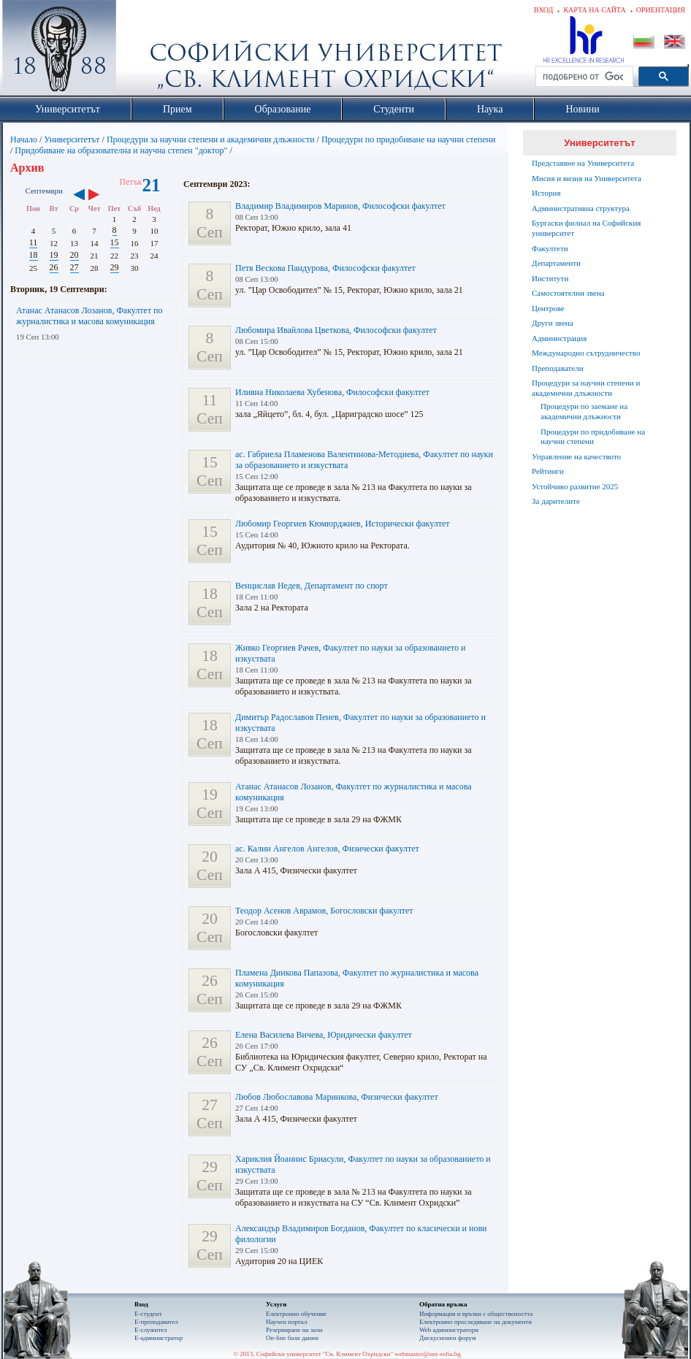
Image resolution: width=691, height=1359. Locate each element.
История (546, 192)
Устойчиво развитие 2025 (575, 486)
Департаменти (556, 263)
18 (33, 255)
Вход (544, 10)
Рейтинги (548, 471)
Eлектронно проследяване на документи (475, 1321)
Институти (550, 278)
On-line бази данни (292, 1337)
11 (33, 242)
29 (114, 267)
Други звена (552, 322)
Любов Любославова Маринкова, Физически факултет (336, 1097)
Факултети (550, 248)
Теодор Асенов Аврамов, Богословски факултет (324, 911)
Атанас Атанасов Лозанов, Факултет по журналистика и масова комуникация (89, 315)
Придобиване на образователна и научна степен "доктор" (121, 150)
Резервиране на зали (294, 1329)
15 (114, 242)
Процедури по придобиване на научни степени (408, 139)
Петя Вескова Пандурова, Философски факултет (325, 268)
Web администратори (448, 1329)
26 (54, 267)
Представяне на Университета (583, 162)
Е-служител (150, 1329)
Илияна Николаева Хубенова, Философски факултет (332, 392)
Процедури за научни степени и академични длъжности (211, 139)
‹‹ (79, 195)
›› (101, 195)
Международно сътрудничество (586, 352)
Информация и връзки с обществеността (475, 1313)
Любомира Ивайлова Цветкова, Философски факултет (336, 330)
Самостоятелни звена (568, 292)
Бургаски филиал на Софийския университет (586, 227)
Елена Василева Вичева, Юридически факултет (323, 1035)
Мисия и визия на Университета (586, 178)
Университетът (71, 139)
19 (54, 255)
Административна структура (581, 208)
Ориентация (660, 10)
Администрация (559, 338)
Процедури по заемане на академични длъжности (584, 411)
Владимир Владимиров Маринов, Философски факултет (340, 206)
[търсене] (583, 76)
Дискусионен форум (447, 1337)
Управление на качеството (576, 456)
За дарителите (556, 501)
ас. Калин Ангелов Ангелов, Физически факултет (327, 848)
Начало (23, 139)
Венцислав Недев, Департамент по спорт (311, 586)
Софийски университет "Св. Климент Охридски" (142, 51)
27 (74, 267)
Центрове (548, 308)
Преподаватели (558, 368)
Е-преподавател (156, 1321)
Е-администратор (158, 1337)
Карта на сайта (594, 10)
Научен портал (286, 1321)
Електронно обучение (296, 1313)
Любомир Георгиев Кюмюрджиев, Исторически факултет (342, 523)
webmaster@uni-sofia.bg (427, 1354)
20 (74, 255)
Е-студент (148, 1313)
